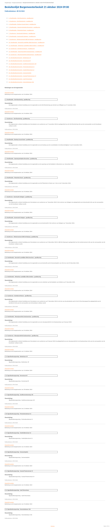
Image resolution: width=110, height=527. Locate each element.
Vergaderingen (8, 2)
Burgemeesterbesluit (17, 2)
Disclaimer (53, 526)
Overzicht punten (9, 92)
